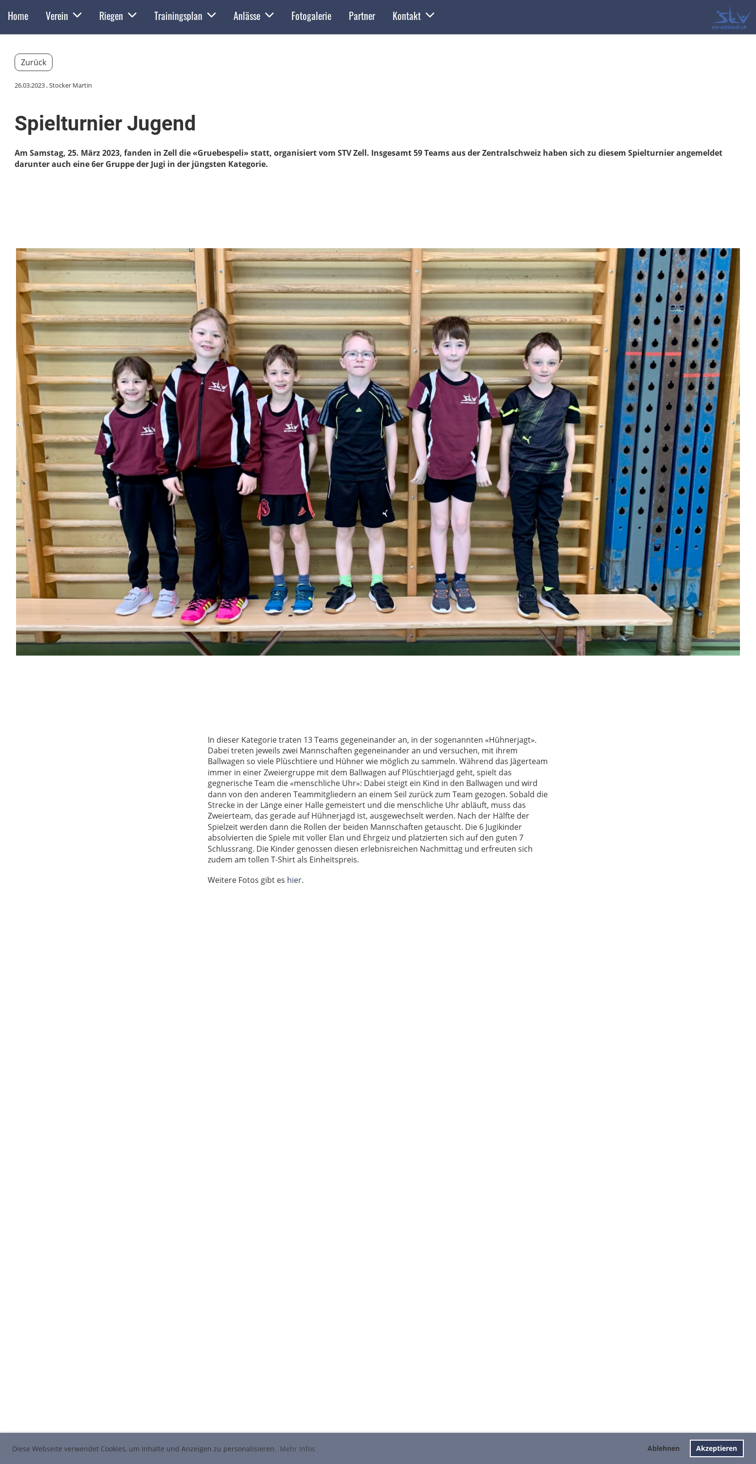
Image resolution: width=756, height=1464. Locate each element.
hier (294, 880)
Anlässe (254, 15)
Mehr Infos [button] (297, 1448)
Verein (64, 15)
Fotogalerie (311, 15)
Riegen (118, 15)
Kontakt (413, 15)
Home (18, 15)
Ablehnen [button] (664, 1448)
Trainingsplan (185, 15)
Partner (362, 15)
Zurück (33, 62)
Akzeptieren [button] (716, 1448)
